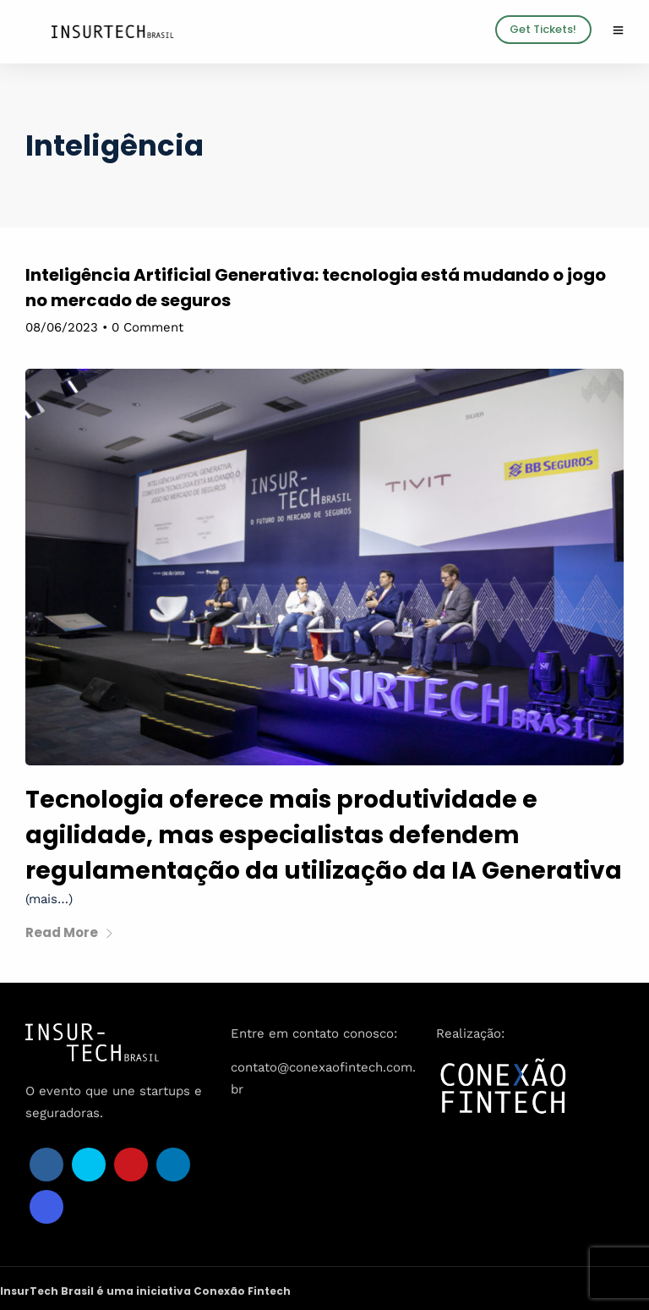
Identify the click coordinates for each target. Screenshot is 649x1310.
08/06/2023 (61, 327)
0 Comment (147, 327)
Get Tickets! (543, 29)
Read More (69, 932)
